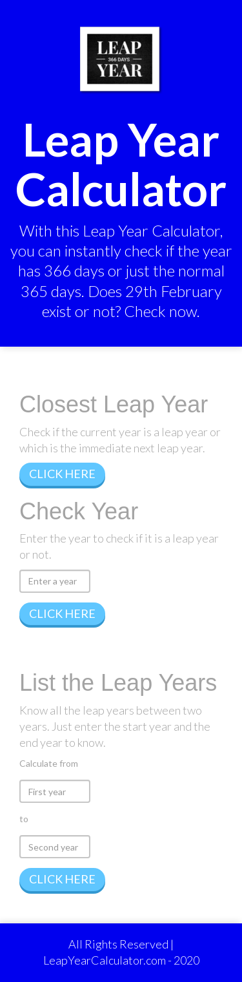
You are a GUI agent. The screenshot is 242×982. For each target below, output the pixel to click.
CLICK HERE (62, 474)
